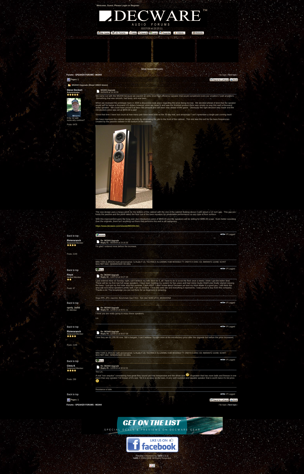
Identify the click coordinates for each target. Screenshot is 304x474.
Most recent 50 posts (152, 69)
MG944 (98, 75)
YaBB (135, 458)
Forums (70, 75)
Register (135, 5)
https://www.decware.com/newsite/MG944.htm (117, 226)
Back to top (73, 235)
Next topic (232, 75)
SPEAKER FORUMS (84, 75)
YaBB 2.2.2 (162, 456)
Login (124, 5)
